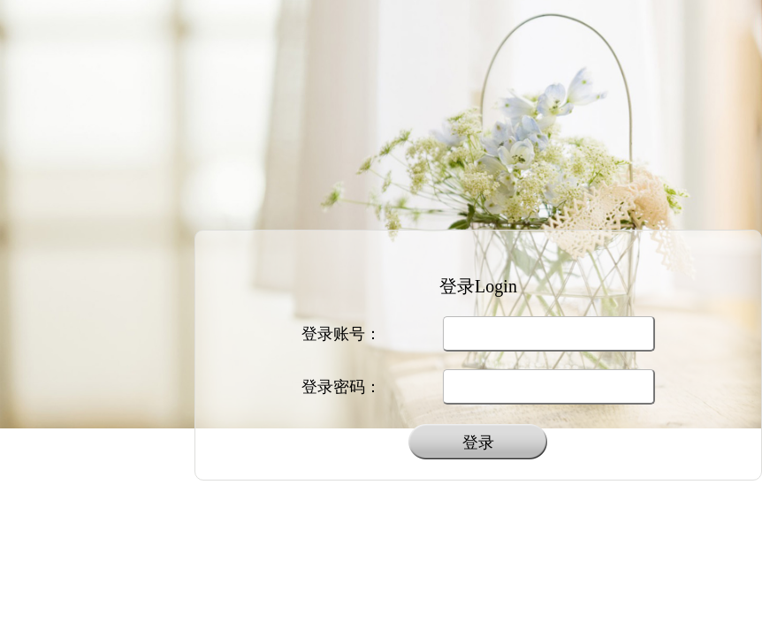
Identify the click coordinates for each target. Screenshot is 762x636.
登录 (478, 442)
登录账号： (341, 334)
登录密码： (341, 387)
